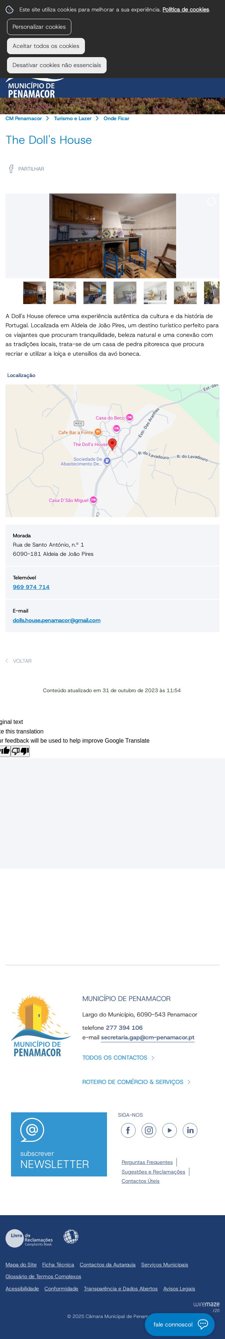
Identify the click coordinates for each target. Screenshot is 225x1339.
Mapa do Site (21, 1264)
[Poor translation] (20, 751)
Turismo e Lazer (73, 118)
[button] (112, 443)
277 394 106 (124, 1028)
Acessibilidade (71, 1236)
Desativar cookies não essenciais (56, 65)
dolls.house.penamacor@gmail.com (56, 620)
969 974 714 (31, 587)
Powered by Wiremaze (206, 1307)
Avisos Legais (179, 1288)
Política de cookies (185, 9)
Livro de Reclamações (29, 1238)
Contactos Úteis (141, 1181)
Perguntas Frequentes (147, 1162)
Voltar (22, 661)
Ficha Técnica (58, 1264)
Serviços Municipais (164, 1264)
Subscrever (59, 1160)
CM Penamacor (24, 118)
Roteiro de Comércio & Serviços (132, 1082)
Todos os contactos (114, 1057)
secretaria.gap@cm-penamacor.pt (147, 1037)
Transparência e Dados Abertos (121, 1288)
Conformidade (61, 1288)
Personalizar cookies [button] (39, 27)
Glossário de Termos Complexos (43, 1276)
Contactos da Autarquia (108, 1264)
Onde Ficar (116, 118)
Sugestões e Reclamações (153, 1171)
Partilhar (31, 168)
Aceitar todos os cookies (45, 46)
